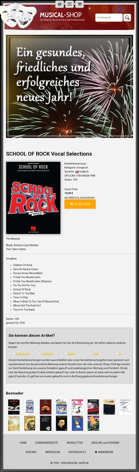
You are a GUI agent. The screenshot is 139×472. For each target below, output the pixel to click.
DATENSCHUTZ (77, 452)
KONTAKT (31, 452)
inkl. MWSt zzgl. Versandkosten (79, 197)
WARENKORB (103, 452)
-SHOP (61, 15)
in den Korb (80, 204)
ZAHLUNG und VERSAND (105, 442)
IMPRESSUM (52, 452)
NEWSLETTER (75, 442)
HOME (23, 442)
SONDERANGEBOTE (46, 442)
